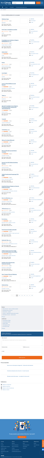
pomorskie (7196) (6, 326)
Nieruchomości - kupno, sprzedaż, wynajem (10, 308)
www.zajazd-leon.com (35, 74)
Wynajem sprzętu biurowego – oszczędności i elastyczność (18, 376)
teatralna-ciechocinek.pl (35, 264)
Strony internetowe (15, 444)
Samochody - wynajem (7, 311)
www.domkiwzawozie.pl (35, 187)
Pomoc (2, 453)
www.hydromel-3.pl (34, 241)
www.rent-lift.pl (34, 152)
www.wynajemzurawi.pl (35, 41)
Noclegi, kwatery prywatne (7, 310)
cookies (21, 456)
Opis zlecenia (4, 337)
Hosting (13, 448)
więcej (3, 316)
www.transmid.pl (34, 120)
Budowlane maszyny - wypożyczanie (9, 314)
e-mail (32, 22)
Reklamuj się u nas (22, 436)
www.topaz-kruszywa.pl (35, 97)
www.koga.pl (33, 20)
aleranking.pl (25, 446)
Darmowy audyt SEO (15, 449)
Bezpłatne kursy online (4, 451)
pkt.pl (24, 443)
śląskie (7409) (5, 323)
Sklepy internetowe (15, 446)
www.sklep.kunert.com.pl (35, 64)
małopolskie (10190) (6, 321)
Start (1, 9)
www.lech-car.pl (34, 85)
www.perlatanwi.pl (34, 31)
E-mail (3, 351)
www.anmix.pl (33, 286)
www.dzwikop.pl (34, 231)
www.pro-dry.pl (33, 220)
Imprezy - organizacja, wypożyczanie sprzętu (11, 313)
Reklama (13, 443)
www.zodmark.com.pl (34, 175)
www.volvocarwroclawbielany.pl (36, 199)
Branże (35, 443)
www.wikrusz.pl (33, 141)
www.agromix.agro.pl (34, 107)
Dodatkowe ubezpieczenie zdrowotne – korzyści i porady (18, 370)
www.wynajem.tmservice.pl (36, 210)
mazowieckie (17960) (6, 320)
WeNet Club (3, 449)
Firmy (35, 446)
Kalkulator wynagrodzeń (6, 384)
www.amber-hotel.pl (34, 53)
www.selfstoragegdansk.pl (35, 275)
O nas (2, 443)
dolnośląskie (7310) (6, 324)
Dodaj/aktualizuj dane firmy (16, 451)
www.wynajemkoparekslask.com (36, 252)
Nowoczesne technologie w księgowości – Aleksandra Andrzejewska (20, 365)
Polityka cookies (3, 448)
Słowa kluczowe (36, 444)
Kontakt (2, 444)
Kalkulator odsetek (5, 389)
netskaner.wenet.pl (26, 444)
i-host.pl (24, 448)
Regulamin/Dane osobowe (5, 446)
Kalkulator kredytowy (6, 386)
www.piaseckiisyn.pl (34, 164)
